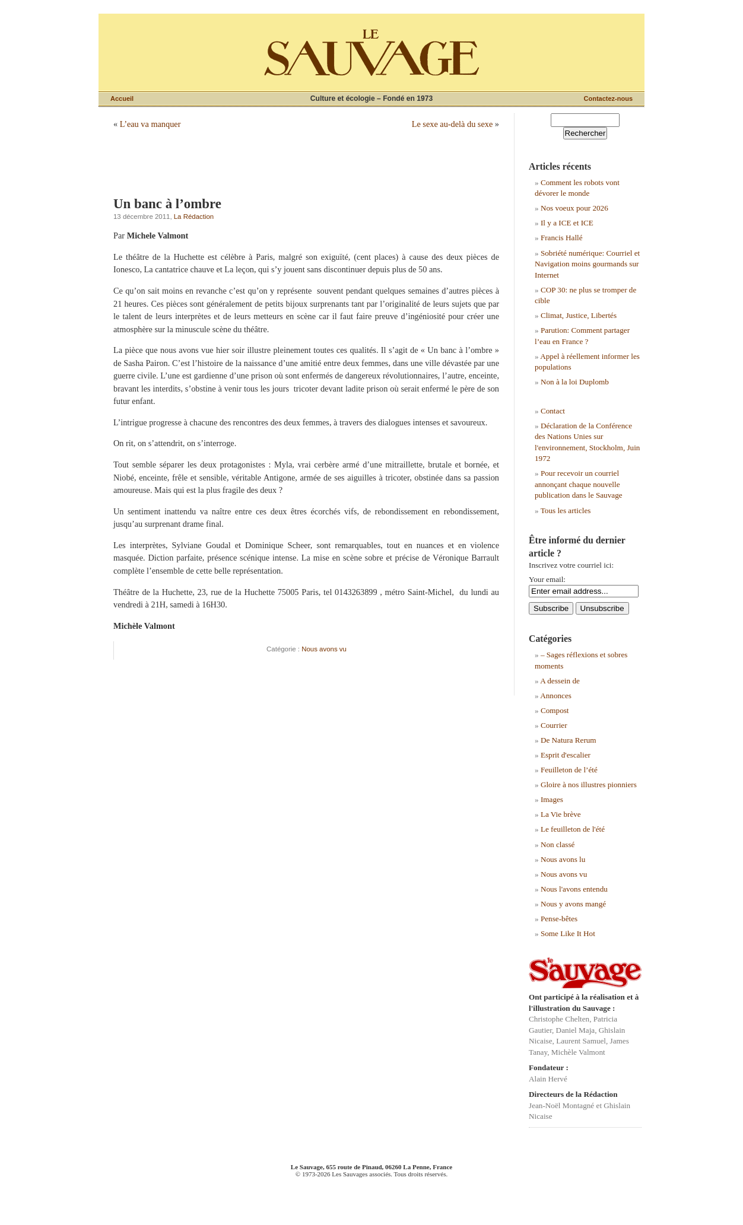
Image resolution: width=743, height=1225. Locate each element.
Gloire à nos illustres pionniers (589, 784)
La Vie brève (561, 814)
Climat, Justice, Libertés (579, 315)
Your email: (547, 579)
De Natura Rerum (568, 740)
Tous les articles (566, 510)
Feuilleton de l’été (569, 769)
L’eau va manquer (150, 124)
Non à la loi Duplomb (575, 381)
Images (552, 799)
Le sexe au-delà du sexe (452, 124)
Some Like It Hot (568, 933)
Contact (553, 410)
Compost (555, 710)
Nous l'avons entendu (574, 888)
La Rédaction (194, 216)
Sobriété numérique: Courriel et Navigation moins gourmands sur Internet (587, 264)
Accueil (122, 98)
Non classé (558, 844)
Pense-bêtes (559, 918)
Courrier (554, 725)
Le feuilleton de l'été (573, 829)
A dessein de (560, 680)
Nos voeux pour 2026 (574, 207)
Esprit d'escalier (565, 754)
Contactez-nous (608, 98)
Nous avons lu (563, 859)
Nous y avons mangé (573, 903)
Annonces (555, 695)
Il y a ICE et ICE (567, 222)
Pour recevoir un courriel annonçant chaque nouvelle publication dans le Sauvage (579, 484)
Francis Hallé (562, 237)
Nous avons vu (324, 649)
